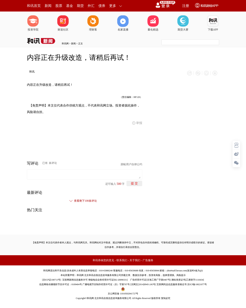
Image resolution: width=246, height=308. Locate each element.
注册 (185, 6)
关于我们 (135, 260)
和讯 (32, 71)
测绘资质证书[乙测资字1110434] (187, 279)
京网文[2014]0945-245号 (143, 284)
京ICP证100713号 (51, 279)
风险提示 (181, 275)
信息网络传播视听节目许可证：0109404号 (60, 284)
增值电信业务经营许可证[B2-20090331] (108, 279)
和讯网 (65, 43)
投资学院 (33, 23)
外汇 (91, 6)
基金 (69, 6)
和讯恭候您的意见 (103, 260)
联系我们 (121, 260)
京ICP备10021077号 (197, 284)
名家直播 (123, 23)
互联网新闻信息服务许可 (75, 279)
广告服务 (148, 260)
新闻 (48, 6)
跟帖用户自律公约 (131, 164)
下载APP (213, 23)
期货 (80, 6)
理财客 (93, 23)
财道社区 (63, 23)
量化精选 (153, 23)
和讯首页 (34, 6)
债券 (101, 6)
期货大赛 (183, 23)
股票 (58, 6)
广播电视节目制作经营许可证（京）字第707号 (106, 284)
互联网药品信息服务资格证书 (172, 284)
